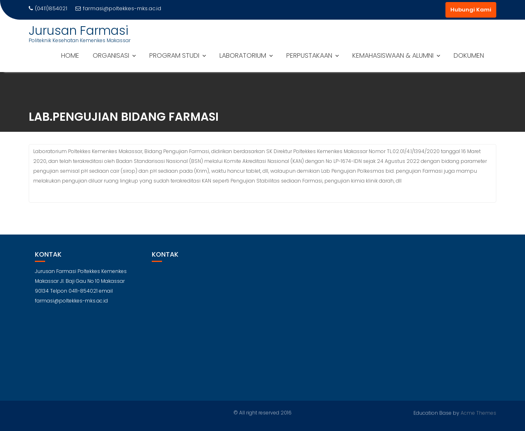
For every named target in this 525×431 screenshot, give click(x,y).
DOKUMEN (469, 55)
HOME (70, 55)
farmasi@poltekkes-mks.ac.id (118, 8)
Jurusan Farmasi (78, 30)
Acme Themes (478, 412)
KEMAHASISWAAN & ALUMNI (393, 55)
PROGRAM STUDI (174, 55)
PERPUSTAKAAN (309, 55)
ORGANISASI (111, 55)
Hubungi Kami (470, 10)
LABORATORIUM (242, 55)
